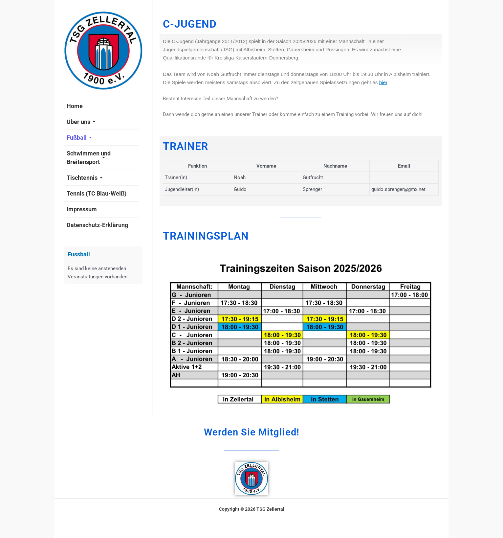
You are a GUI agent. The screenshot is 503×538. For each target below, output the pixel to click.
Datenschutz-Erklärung (97, 225)
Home (75, 106)
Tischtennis (85, 177)
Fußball (79, 137)
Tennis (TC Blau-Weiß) (96, 193)
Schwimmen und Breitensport (89, 157)
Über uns (81, 121)
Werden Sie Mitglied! (251, 431)
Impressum (82, 209)
